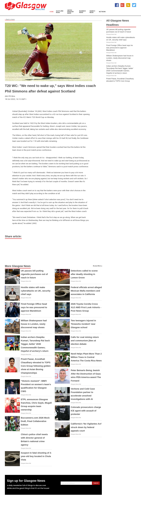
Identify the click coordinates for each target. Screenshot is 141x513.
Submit (96, 483)
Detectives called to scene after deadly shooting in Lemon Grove (84, 274)
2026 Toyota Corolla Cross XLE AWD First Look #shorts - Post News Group (86, 307)
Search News (92, 11)
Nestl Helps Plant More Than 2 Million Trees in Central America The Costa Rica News (86, 357)
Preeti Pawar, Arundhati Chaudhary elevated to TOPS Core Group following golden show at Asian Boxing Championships (36, 366)
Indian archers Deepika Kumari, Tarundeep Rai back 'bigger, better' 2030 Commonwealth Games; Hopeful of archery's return (35, 344)
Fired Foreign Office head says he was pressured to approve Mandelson (34, 307)
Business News (82, 11)
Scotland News (59, 11)
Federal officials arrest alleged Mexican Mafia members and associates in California (86, 290)
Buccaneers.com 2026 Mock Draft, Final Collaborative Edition (35, 421)
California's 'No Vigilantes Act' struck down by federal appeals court (86, 427)
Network (102, 11)
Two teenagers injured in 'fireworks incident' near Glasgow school (83, 324)
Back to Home (10, 20)
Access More (97, 266)
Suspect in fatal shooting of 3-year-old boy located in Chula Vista (36, 456)
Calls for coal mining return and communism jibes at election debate (85, 340)
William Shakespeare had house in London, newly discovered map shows (34, 324)
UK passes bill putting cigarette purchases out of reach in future (34, 274)
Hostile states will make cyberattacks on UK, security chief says (35, 290)
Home (52, 11)
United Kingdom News (70, 12)
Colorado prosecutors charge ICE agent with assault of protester (86, 410)
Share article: (13, 236)
